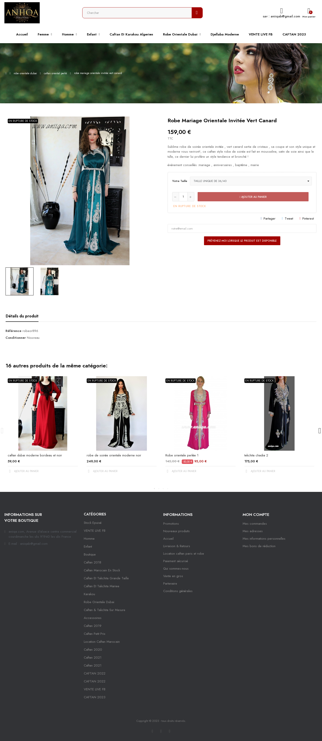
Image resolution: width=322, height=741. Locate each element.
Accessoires (92, 617)
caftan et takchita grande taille (106, 578)
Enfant (88, 546)
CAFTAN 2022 (94, 673)
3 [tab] (163, 488)
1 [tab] (154, 488)
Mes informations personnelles (264, 538)
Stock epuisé (92, 522)
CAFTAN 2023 (94, 697)
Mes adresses (253, 531)
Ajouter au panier (253, 197)
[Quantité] (183, 196)
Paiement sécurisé (175, 561)
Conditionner (16, 337)
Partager (269, 218)
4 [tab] (167, 488)
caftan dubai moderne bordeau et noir (35, 455)
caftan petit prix (94, 633)
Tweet (289, 218)
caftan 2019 (92, 625)
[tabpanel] (42, 428)
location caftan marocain (102, 641)
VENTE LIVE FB (94, 530)
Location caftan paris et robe (183, 553)
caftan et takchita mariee (101, 586)
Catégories (95, 514)
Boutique (90, 554)
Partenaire (170, 583)
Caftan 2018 (92, 562)
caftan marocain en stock (102, 570)
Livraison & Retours (176, 546)
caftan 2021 (92, 657)
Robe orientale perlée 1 (181, 455)
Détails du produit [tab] (22, 316)
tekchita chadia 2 (256, 455)
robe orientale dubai (99, 602)
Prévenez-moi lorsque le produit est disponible (242, 241)
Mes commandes (255, 523)
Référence (13, 330)
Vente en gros (173, 576)
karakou (89, 594)
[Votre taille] (251, 181)
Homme (89, 538)
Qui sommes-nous (176, 568)
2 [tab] (159, 488)
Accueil (168, 538)
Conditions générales (178, 591)
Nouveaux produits (176, 531)
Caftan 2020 (93, 649)
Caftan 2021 (92, 665)
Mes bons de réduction (259, 546)
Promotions (171, 523)
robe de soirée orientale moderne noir (114, 455)
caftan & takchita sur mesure (104, 610)
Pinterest (308, 218)
